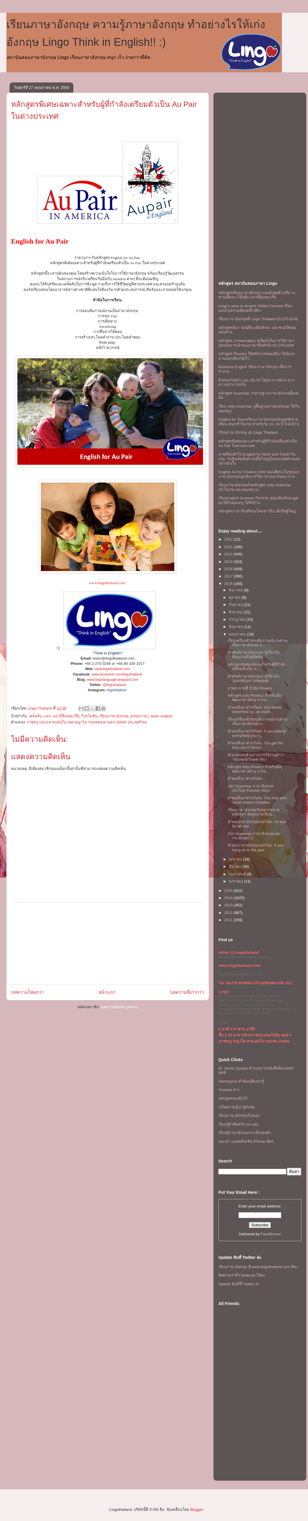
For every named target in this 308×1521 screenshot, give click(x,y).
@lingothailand (114, 685)
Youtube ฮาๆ (229, 1090)
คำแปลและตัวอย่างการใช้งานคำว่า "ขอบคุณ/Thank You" (256, 757)
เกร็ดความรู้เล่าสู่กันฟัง (236, 1107)
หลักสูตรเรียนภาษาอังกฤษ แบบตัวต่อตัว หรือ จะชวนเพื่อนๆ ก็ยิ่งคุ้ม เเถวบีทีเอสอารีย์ (257, 295)
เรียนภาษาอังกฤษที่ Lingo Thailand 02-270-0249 (258, 319)
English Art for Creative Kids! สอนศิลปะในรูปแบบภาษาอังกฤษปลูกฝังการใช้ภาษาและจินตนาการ (258, 474)
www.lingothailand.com (107, 583)
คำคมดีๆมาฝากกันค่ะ (245, 778)
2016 (229, 584)
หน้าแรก (107, 992)
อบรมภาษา (139, 716)
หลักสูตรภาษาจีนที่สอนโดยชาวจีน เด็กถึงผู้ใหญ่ (257, 511)
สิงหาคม (236, 612)
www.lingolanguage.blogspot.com (112, 680)
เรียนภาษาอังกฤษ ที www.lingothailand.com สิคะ (258, 1267)
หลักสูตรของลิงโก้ (232, 1098)
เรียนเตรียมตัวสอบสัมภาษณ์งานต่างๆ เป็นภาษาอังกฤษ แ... (258, 642)
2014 (229, 898)
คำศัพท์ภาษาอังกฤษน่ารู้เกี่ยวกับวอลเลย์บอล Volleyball (254, 678)
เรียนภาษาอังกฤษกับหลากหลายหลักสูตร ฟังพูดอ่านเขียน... (254, 812)
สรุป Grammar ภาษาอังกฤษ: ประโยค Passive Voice (251, 788)
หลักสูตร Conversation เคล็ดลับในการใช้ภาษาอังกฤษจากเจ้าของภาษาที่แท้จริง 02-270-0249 (256, 343)
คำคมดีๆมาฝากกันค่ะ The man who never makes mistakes (257, 800)
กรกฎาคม (238, 619)
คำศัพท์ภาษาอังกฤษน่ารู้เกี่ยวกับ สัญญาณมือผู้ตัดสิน (254, 654)
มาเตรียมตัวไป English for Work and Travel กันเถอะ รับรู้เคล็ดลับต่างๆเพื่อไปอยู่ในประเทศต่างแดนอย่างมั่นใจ (259, 458)
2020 (229, 554)
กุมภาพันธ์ (238, 874)
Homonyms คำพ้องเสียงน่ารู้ (241, 1081)
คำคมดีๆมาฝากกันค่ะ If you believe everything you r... (257, 733)
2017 (229, 576)
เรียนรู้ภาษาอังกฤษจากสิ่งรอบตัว (244, 1133)
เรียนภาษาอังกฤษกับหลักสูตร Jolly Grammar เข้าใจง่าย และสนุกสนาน (254, 487)
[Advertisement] (107, 943)
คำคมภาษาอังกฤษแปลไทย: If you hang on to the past (255, 847)
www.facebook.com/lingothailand (117, 674)
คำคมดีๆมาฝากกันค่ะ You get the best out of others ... (255, 745)
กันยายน (236, 604)
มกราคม (236, 881)
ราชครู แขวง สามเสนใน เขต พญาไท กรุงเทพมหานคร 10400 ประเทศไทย (87, 722)
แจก (47, 716)
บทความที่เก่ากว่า (187, 992)
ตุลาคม (235, 597)
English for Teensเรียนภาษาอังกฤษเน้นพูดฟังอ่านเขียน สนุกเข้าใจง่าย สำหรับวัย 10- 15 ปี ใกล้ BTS (258, 421)
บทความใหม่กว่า (27, 992)
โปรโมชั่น (89, 716)
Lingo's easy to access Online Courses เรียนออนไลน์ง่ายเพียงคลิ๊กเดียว (255, 308)
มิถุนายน (236, 626)
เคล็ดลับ (35, 716)
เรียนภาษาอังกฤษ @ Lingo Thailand (248, 432)
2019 (229, 561)
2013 (229, 905)
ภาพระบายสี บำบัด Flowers (250, 688)
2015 (229, 890)
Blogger (196, 1509)
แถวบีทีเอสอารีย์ (66, 716)
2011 (229, 920)
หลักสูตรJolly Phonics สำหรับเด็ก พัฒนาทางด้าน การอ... (255, 697)
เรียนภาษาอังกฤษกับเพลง (239, 1115)
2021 (229, 547)
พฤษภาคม (238, 634)
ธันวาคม (236, 590)
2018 (229, 569)
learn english (162, 716)
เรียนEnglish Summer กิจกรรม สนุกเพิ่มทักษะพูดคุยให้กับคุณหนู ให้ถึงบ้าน (258, 500)
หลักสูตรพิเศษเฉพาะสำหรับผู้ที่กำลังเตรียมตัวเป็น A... (256, 666)
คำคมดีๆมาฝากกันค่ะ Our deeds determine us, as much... (254, 709)
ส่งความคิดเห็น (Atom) (119, 1007)
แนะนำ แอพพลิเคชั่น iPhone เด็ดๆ (246, 1141)
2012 (229, 912)
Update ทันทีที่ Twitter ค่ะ (239, 1284)
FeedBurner (271, 1234)
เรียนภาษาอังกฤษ (113, 716)
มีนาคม (235, 866)
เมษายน (236, 859)
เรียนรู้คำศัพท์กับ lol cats (238, 1124)
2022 (229, 539)
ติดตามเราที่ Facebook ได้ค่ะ (241, 1275)
